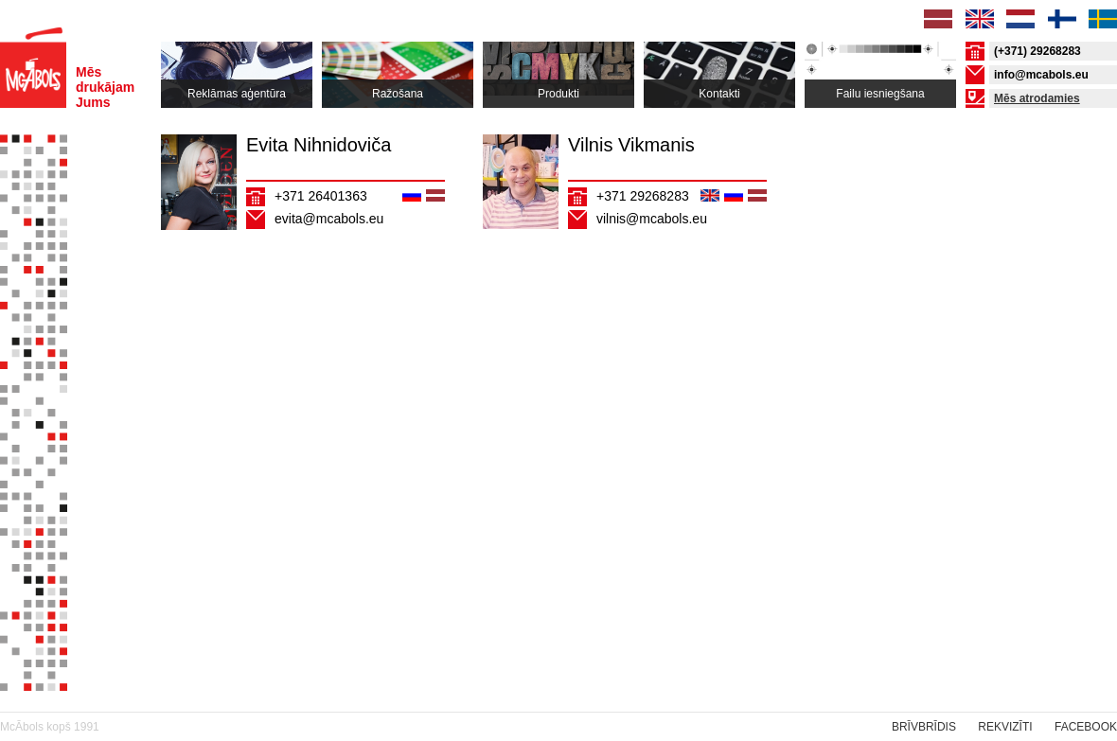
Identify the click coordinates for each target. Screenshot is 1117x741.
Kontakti (719, 93)
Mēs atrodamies (1037, 98)
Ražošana (397, 93)
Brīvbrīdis (924, 726)
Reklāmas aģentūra (236, 93)
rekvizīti (1005, 726)
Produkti (558, 93)
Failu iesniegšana (880, 93)
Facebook (1086, 726)
